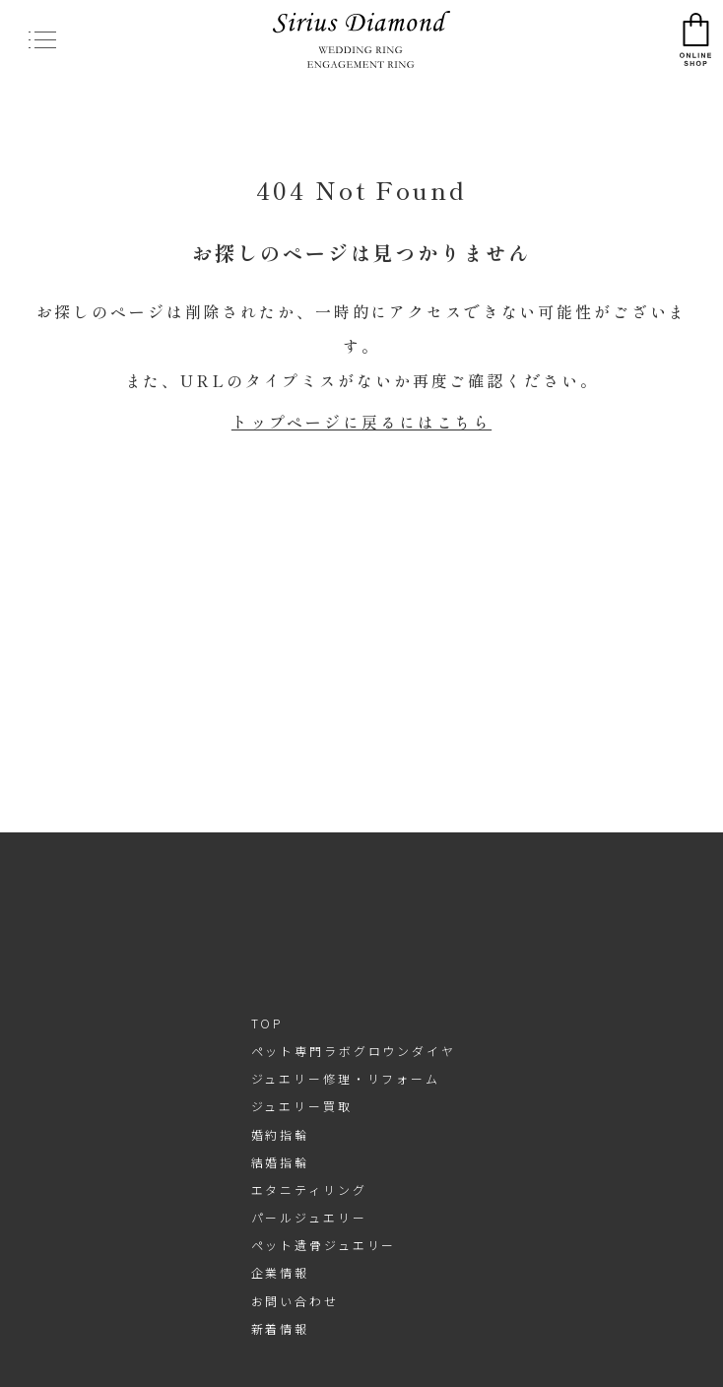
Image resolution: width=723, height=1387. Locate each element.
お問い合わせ (295, 1300)
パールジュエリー (309, 1217)
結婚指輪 (280, 1162)
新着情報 (280, 1328)
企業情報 (280, 1272)
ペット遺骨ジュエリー (324, 1244)
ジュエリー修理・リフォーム (345, 1078)
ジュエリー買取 (302, 1105)
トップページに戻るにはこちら (361, 421)
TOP (267, 1023)
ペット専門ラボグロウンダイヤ (353, 1050)
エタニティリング (309, 1189)
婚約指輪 (280, 1134)
